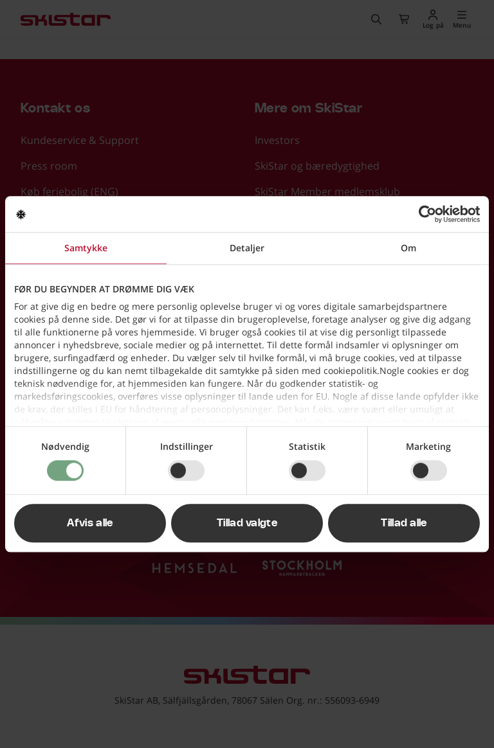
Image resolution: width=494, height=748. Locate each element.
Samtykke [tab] (85, 248)
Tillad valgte (247, 523)
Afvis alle (90, 523)
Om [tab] (408, 248)
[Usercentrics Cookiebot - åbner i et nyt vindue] (423, 214)
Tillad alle (404, 523)
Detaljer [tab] (247, 248)
